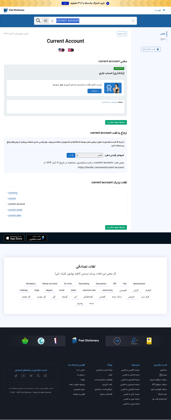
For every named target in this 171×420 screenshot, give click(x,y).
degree (49, 290)
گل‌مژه (64, 297)
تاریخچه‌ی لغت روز (159, 399)
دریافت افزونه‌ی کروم (159, 390)
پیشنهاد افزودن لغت (77, 385)
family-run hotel (49, 284)
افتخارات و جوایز (106, 394)
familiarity (31, 284)
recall (61, 290)
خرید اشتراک (162, 394)
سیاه (92, 303)
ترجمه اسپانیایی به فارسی (130, 385)
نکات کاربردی (107, 385)
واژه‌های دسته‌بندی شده (103, 380)
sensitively (107, 290)
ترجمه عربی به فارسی (132, 399)
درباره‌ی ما (81, 375)
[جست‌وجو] (38, 21)
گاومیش (123, 290)
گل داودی (26, 297)
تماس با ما (80, 370)
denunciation (139, 284)
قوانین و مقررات (79, 394)
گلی (54, 297)
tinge (36, 290)
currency (13, 193)
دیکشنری (163, 370)
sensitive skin (89, 290)
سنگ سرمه (117, 297)
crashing (24, 290)
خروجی (131, 297)
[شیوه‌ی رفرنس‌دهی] (89, 155)
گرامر (110, 375)
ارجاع (163, 39)
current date (14, 215)
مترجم (163, 375)
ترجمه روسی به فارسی (131, 404)
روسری (80, 303)
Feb (125, 284)
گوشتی (102, 297)
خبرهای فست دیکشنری (103, 390)
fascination (101, 284)
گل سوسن (41, 297)
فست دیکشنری (23, 388)
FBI (114, 284)
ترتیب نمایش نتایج (151, 49)
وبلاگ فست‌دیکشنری (104, 370)
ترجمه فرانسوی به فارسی (130, 380)
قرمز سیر (145, 297)
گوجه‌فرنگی (88, 297)
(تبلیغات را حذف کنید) (109, 102)
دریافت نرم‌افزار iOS (159, 385)
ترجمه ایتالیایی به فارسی (130, 390)
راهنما (83, 380)
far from (68, 284)
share (73, 290)
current (12, 198)
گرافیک (148, 290)
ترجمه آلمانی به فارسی (131, 375)
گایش (136, 290)
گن (75, 297)
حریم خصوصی (79, 390)
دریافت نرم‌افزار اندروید (158, 380)
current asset (15, 210)
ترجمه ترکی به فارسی (132, 394)
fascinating (84, 284)
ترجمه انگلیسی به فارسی (130, 370)
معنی (162, 34)
